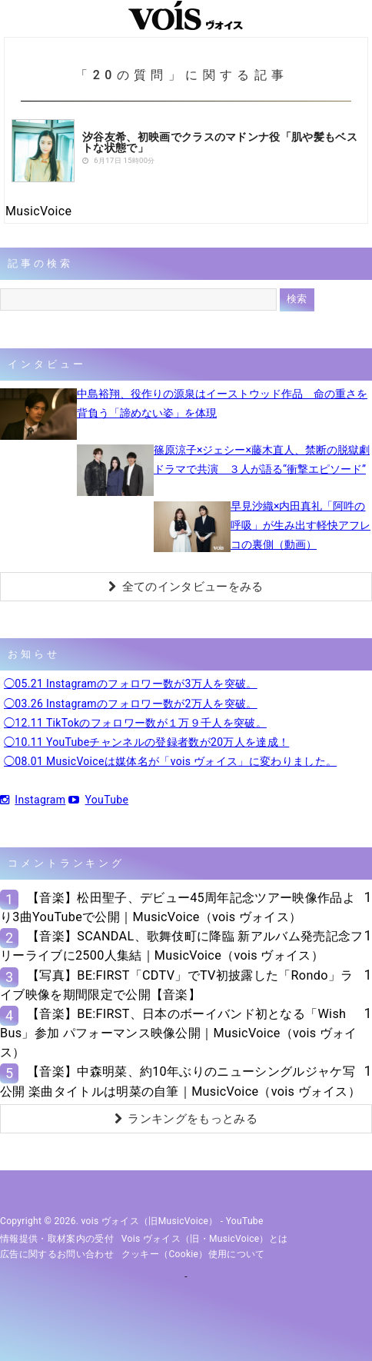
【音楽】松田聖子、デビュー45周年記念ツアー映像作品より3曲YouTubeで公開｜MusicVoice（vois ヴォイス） (177, 907)
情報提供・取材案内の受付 (57, 1238)
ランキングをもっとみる (186, 1119)
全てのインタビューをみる (185, 587)
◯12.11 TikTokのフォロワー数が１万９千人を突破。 (135, 723)
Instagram (32, 800)
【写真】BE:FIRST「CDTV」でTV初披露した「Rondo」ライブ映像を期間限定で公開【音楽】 (176, 985)
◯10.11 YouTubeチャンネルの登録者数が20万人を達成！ (146, 742)
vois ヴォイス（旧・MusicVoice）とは (204, 1238)
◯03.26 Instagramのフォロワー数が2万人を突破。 (130, 703)
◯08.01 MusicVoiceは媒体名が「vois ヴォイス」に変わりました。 (170, 761)
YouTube (98, 800)
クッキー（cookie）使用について (193, 1254)
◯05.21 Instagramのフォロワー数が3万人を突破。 (130, 683)
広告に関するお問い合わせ (57, 1254)
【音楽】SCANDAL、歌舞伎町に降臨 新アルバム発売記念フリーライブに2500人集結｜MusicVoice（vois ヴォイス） (182, 946)
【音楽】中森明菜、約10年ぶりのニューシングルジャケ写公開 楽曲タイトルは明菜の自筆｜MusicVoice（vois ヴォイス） (180, 1081)
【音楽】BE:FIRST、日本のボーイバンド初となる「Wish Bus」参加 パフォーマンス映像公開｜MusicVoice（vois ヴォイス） (178, 1033)
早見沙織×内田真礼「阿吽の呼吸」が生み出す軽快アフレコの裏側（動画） (300, 525)
